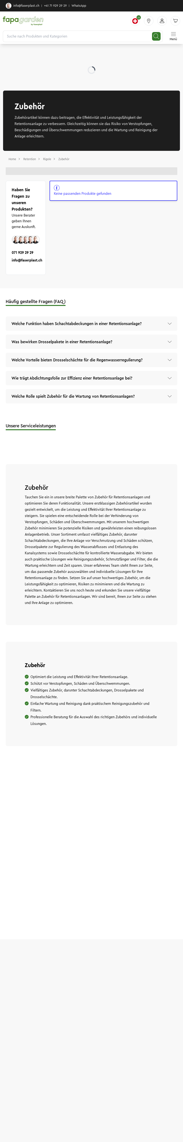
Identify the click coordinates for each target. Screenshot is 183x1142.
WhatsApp (78, 5)
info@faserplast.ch (22, 6)
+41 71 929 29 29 (55, 5)
